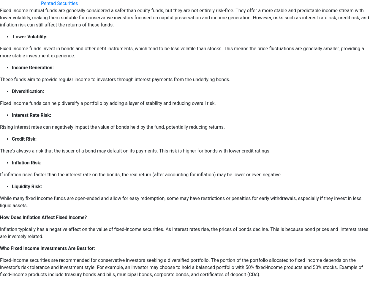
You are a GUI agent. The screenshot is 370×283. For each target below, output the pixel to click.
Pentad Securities (59, 3)
